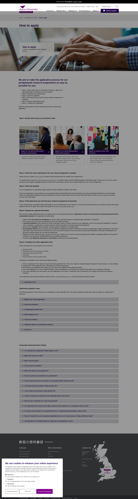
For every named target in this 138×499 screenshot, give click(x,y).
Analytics (10, 479)
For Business (84, 11)
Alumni (83, 6)
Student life (61, 11)
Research (72, 11)
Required (10, 474)
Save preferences (12, 491)
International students (63, 6)
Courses (50, 11)
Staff (97, 6)
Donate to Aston (90, 6)
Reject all (28, 491)
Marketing (10, 484)
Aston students (75, 6)
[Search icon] (117, 6)
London (75, 1)
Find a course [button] (111, 11)
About (96, 11)
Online (80, 1)
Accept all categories (44, 491)
